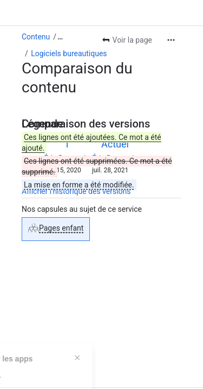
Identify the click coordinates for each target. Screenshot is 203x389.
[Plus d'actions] (171, 40)
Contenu (36, 36)
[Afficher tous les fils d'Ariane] (60, 36)
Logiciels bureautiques (69, 53)
